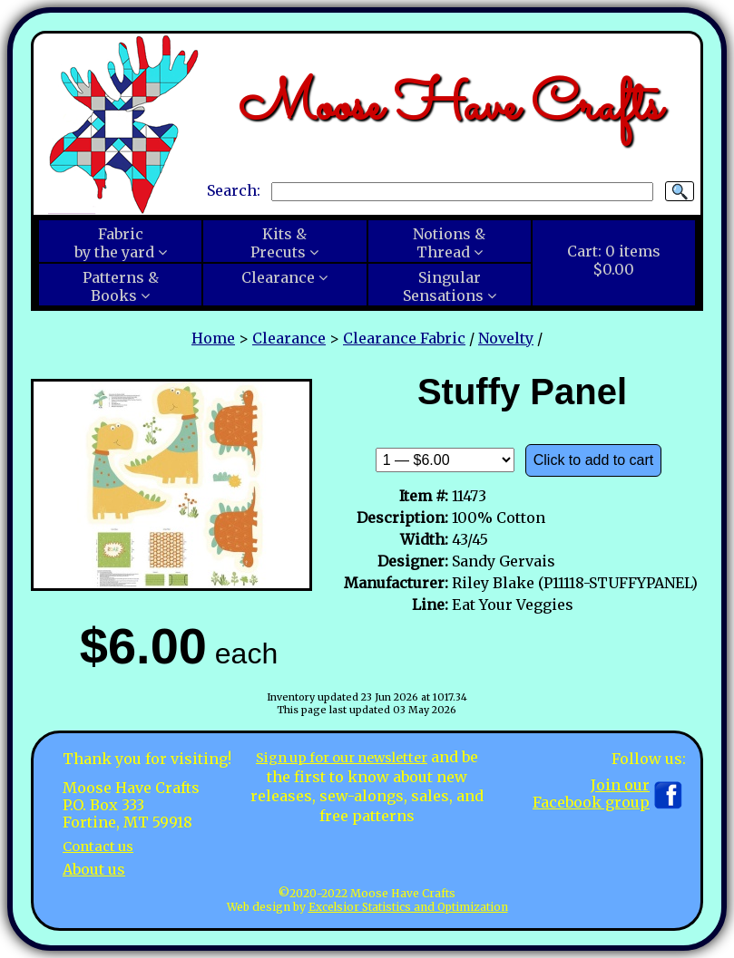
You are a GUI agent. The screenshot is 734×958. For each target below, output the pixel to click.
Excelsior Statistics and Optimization (408, 907)
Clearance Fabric (404, 338)
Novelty (505, 338)
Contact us (101, 846)
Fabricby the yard (114, 243)
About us (94, 868)
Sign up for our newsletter (352, 757)
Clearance (278, 277)
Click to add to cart (593, 460)
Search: (233, 190)
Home (213, 338)
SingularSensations (443, 286)
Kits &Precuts (278, 243)
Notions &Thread (449, 243)
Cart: (614, 260)
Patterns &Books (121, 286)
